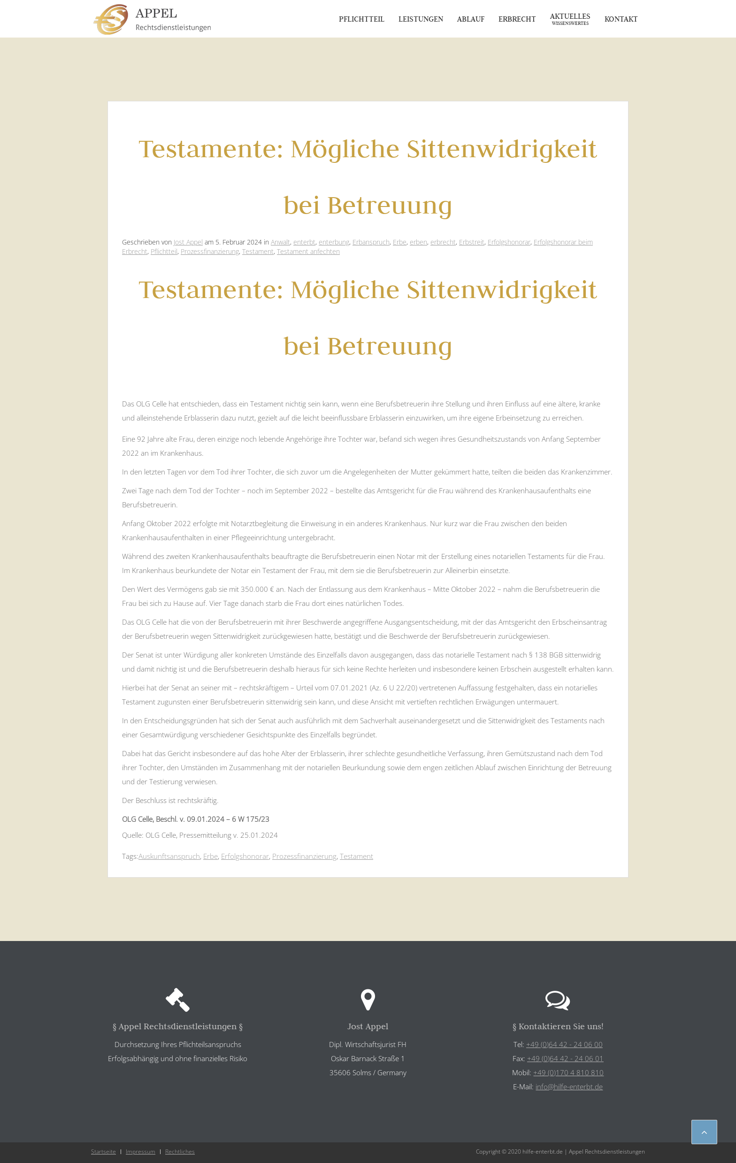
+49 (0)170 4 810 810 (568, 1072)
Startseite (103, 1151)
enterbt (304, 241)
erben (418, 241)
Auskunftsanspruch (169, 856)
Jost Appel (188, 241)
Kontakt (621, 18)
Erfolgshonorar (509, 241)
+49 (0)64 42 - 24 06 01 (565, 1058)
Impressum (140, 1151)
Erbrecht (517, 18)
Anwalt (280, 241)
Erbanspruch (371, 241)
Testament (258, 251)
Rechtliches (180, 1151)
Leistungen (421, 18)
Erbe (399, 241)
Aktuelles (570, 18)
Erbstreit (471, 241)
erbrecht (443, 241)
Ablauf (470, 18)
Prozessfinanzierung (210, 251)
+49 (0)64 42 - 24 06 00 (564, 1044)
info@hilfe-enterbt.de (569, 1086)
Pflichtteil (361, 18)
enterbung (334, 241)
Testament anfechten (308, 251)
